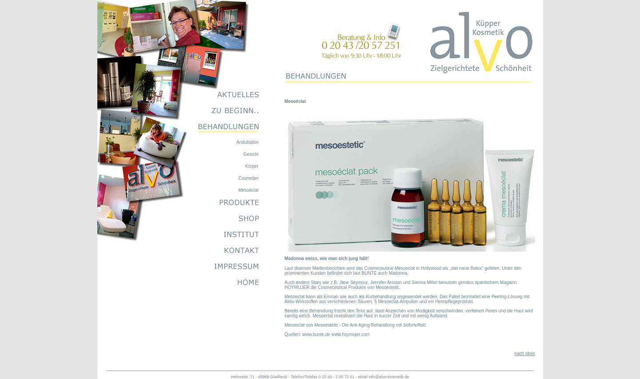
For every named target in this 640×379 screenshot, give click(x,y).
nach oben (524, 353)
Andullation (247, 142)
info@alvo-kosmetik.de (388, 377)
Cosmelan (248, 178)
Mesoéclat (248, 190)
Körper (251, 166)
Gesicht (251, 154)
